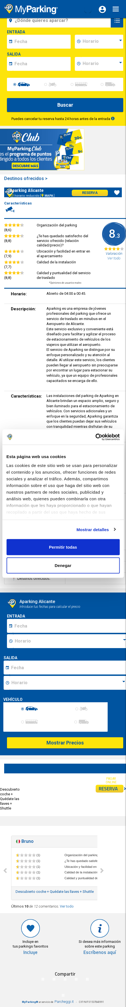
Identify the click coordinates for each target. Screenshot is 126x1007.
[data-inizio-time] (102, 42)
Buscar (65, 105)
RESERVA (111, 788)
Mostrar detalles (92, 529)
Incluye (30, 952)
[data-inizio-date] (42, 42)
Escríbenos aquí (99, 952)
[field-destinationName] (60, 21)
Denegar (63, 565)
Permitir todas (63, 547)
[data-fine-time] (102, 64)
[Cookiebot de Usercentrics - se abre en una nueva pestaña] (95, 437)
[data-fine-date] (42, 64)
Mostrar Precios (65, 743)
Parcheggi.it (64, 1001)
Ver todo (67, 906)
